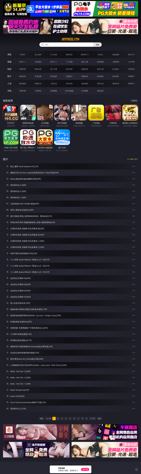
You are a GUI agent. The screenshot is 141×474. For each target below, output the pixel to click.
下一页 (92, 418)
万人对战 (53, 54)
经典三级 (100, 69)
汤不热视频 (69, 91)
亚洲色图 (38, 76)
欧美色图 (53, 76)
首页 (41, 418)
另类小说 (100, 83)
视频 (9, 61)
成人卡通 (53, 69)
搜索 (97, 44)
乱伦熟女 (115, 69)
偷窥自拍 (22, 76)
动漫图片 (69, 76)
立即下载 (85, 469)
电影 (9, 69)
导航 (9, 90)
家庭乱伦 (38, 83)
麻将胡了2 (85, 54)
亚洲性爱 (22, 69)
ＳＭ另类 (131, 62)
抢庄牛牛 (131, 54)
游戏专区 (69, 54)
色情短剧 (100, 91)
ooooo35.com (70, 39)
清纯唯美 (100, 76)
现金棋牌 (115, 54)
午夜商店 (38, 91)
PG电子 (22, 54)
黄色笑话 (115, 83)
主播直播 (115, 62)
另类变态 (131, 69)
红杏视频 (84, 91)
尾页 (99, 418)
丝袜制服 (100, 62)
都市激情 (22, 83)
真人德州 (38, 54)
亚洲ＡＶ (22, 62)
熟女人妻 (84, 62)
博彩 (9, 54)
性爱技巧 (131, 83)
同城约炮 (22, 91)
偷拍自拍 (38, 69)
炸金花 (100, 54)
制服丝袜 (84, 69)
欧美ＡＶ (53, 62)
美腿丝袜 (84, 76)
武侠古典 (69, 83)
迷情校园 (84, 83)
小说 (9, 83)
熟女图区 (115, 76)
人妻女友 (53, 83)
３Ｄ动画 (69, 62)
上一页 (48, 418)
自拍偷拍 (38, 62)
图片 (9, 76)
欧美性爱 (69, 69)
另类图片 (131, 76)
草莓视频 (53, 91)
